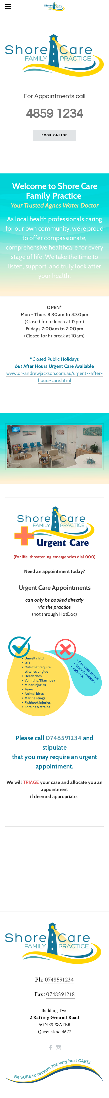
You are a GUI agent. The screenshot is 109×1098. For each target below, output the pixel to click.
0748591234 (63, 738)
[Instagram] (58, 1047)
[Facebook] (50, 1047)
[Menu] (9, 6)
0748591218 (60, 994)
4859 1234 (54, 114)
